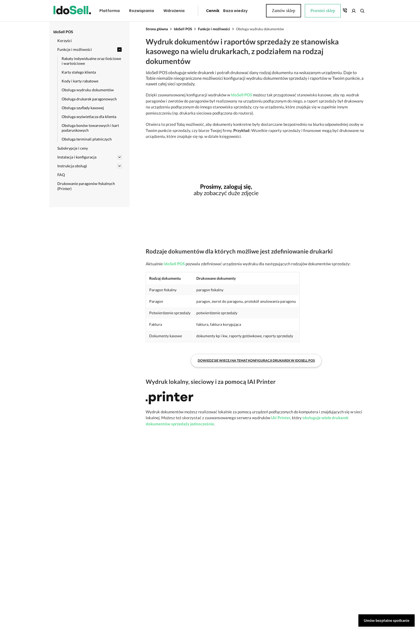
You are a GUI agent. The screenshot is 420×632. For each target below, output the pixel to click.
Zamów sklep (347, 10)
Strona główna (157, 29)
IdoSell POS (183, 29)
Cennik (200, 10)
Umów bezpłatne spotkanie (386, 620)
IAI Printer (280, 409)
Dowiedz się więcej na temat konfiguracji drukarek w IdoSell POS (256, 353)
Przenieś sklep (271, 10)
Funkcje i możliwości (214, 29)
